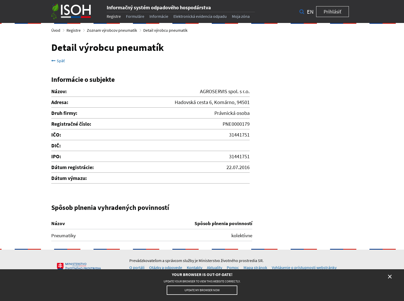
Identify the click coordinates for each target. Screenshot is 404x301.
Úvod (55, 30)
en (310, 11)
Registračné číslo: (71, 124)
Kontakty (194, 267)
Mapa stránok (255, 267)
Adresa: (59, 102)
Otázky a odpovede (165, 267)
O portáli (137, 267)
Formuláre (135, 16)
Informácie (158, 16)
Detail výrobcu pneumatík (165, 30)
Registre (114, 16)
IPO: (56, 156)
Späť (58, 60)
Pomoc (233, 267)
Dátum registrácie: (72, 167)
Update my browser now (202, 290)
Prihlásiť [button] (332, 11)
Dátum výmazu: (69, 178)
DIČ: (56, 145)
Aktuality (214, 267)
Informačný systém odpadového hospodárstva (159, 7)
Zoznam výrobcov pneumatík (112, 30)
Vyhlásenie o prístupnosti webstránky (304, 267)
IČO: (56, 134)
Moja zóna (241, 16)
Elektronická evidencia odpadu (200, 16)
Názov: (59, 91)
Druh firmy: (64, 113)
